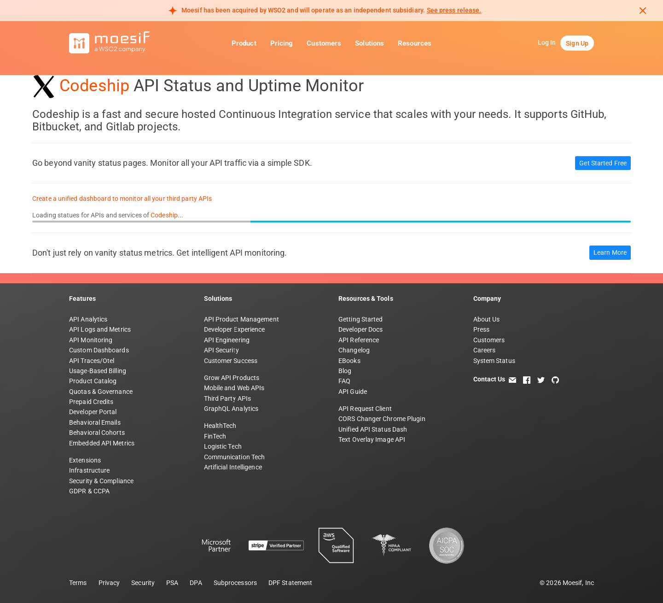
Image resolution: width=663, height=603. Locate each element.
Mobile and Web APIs (234, 388)
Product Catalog (93, 381)
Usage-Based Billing (97, 371)
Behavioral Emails (95, 422)
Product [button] (244, 43)
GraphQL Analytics (231, 408)
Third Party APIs (227, 398)
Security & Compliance (101, 481)
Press (481, 329)
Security (143, 582)
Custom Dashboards (99, 350)
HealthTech (220, 425)
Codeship (94, 85)
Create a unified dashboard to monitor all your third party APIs (122, 198)
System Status (494, 360)
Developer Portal (93, 412)
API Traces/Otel (92, 360)
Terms (78, 582)
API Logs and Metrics (100, 329)
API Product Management (241, 319)
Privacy (109, 582)
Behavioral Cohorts (97, 432)
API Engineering (227, 340)
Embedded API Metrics (101, 443)
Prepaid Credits (91, 401)
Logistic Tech (223, 446)
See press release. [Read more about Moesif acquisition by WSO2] (454, 10)
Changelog (354, 350)
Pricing (281, 43)
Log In (547, 42)
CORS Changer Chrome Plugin (381, 418)
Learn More (610, 252)
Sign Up (577, 43)
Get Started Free (603, 163)
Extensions (85, 460)
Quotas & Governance (101, 391)
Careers (484, 350)
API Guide (352, 391)
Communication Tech (234, 457)
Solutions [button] (369, 43)
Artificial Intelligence (233, 467)
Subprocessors (235, 582)
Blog (344, 371)
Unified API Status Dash (372, 429)
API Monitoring (90, 340)
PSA (172, 582)
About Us (486, 319)
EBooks (349, 360)
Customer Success (231, 360)
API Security (221, 350)
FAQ (344, 381)
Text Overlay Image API (371, 439)
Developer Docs (360, 329)
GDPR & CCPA (89, 491)
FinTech (215, 436)
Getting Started (360, 319)
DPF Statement (290, 582)
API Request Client (365, 408)
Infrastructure (89, 470)
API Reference (358, 340)
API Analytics (88, 319)
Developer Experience (234, 329)
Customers (324, 43)
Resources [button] (414, 43)
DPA (196, 582)
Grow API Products (232, 377)
